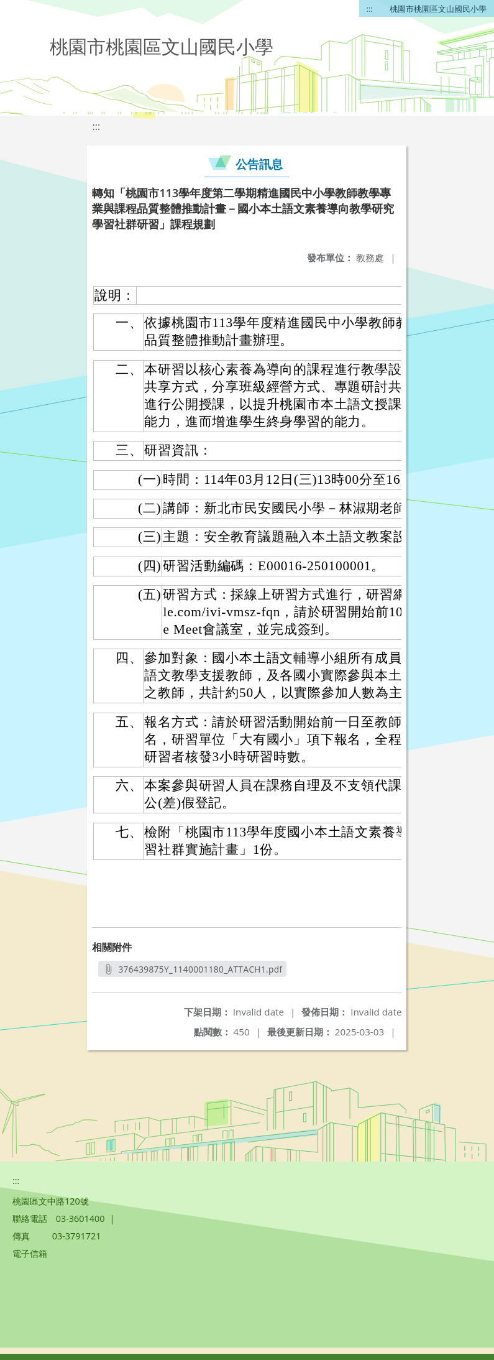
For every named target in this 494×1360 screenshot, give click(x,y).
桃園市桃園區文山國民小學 (438, 8)
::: (370, 8)
